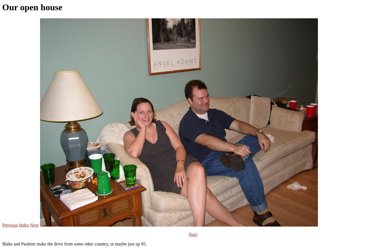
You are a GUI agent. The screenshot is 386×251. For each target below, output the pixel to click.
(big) (193, 234)
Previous (10, 225)
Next (34, 225)
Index (24, 225)
